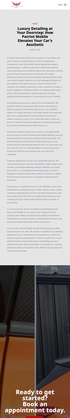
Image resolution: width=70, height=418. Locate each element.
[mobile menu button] (65, 4)
